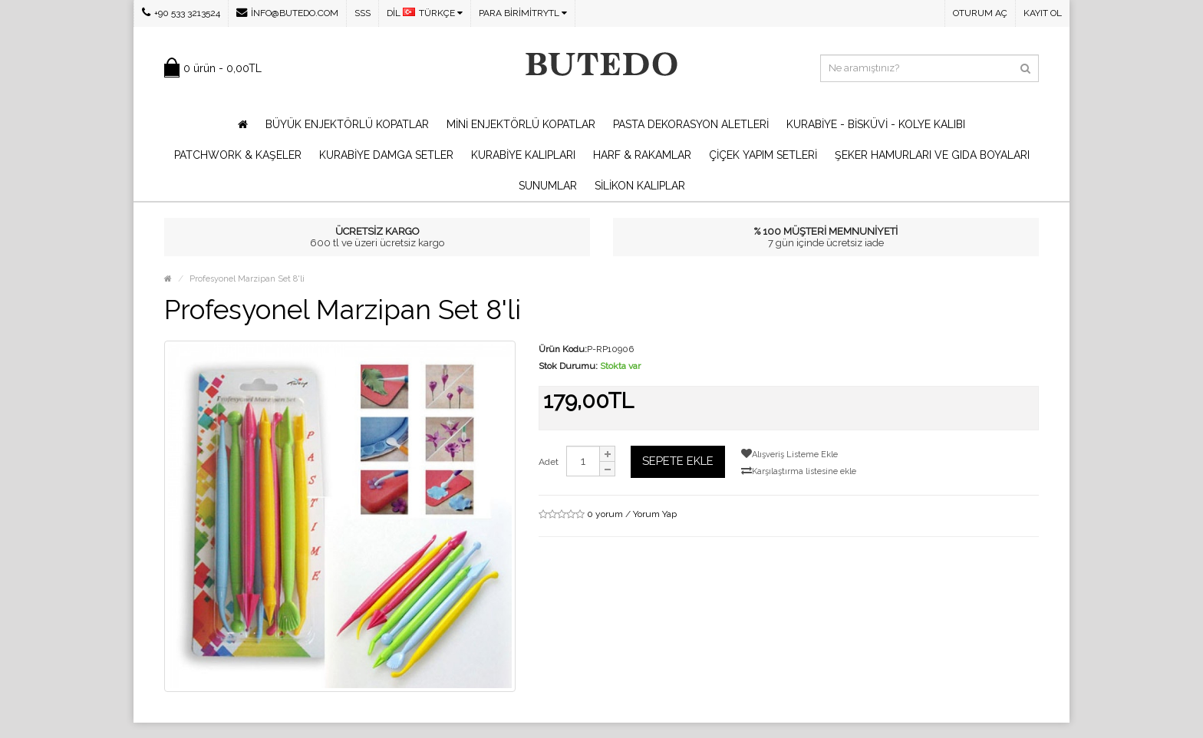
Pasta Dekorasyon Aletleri (691, 124)
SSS (362, 13)
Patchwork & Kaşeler (238, 155)
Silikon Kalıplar (640, 186)
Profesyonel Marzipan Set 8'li (247, 279)
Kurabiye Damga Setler (386, 155)
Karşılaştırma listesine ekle (798, 470)
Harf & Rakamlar (642, 155)
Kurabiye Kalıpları (523, 155)
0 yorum (605, 514)
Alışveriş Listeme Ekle (789, 454)
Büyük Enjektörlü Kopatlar (347, 124)
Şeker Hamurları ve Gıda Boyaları (932, 155)
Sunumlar (548, 186)
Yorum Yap (655, 514)
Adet (549, 461)
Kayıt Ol (1042, 13)
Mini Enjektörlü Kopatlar (521, 124)
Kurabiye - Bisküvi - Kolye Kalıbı (875, 124)
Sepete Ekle (678, 461)
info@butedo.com (287, 12)
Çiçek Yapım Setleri (763, 155)
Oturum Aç (980, 13)
